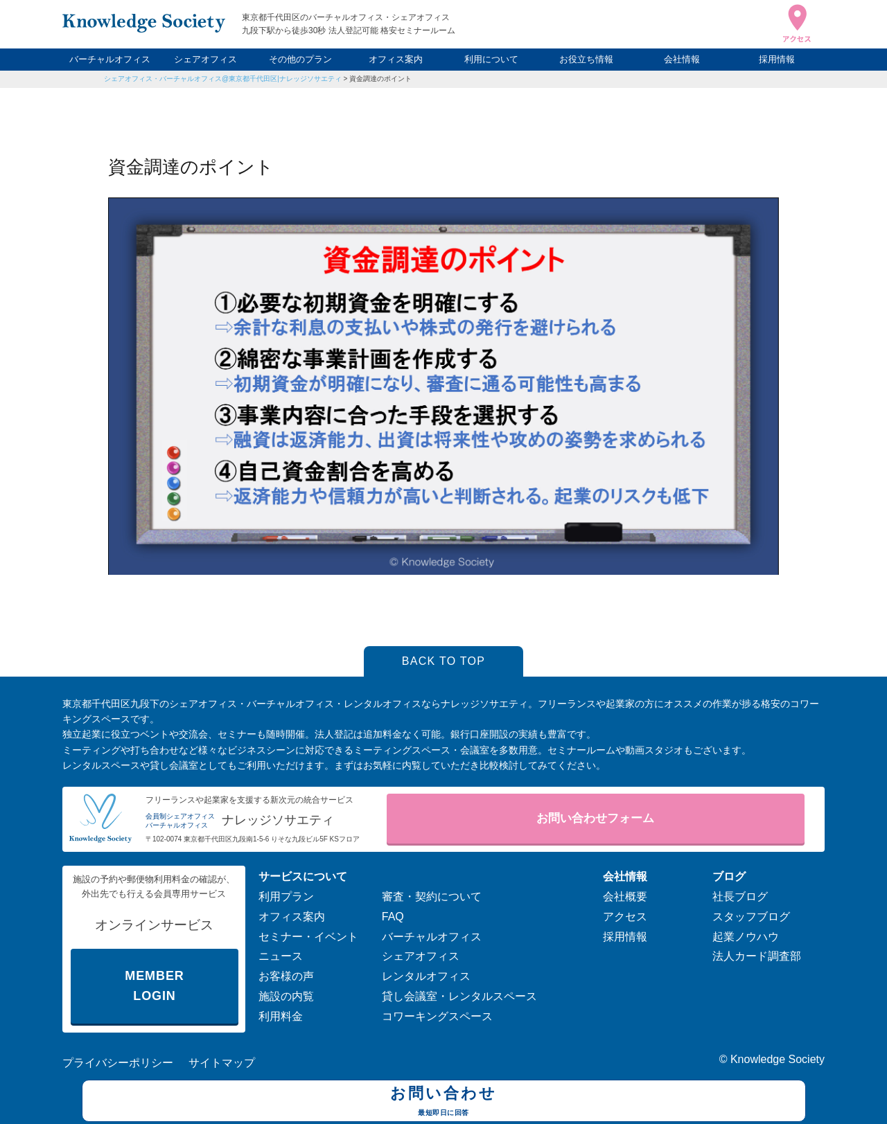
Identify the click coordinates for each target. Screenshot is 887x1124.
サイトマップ (221, 1063)
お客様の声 (286, 976)
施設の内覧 (286, 996)
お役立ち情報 (586, 59)
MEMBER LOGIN (154, 986)
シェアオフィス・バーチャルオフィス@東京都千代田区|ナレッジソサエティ (223, 78)
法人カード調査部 (756, 956)
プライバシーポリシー (117, 1063)
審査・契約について (432, 896)
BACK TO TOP (444, 661)
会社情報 (682, 59)
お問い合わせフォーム (595, 818)
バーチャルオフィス (109, 59)
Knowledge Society (777, 1059)
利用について (491, 59)
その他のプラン (300, 59)
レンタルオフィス (426, 976)
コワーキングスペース (437, 1016)
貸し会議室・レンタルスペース (459, 996)
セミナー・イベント (308, 937)
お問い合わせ (444, 1103)
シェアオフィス (205, 59)
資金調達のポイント (380, 78)
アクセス (625, 916)
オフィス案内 (396, 59)
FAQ (393, 916)
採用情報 (777, 59)
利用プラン (286, 896)
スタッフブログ (751, 916)
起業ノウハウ (745, 937)
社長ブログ (740, 896)
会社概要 (625, 896)
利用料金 (280, 1016)
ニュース (280, 956)
